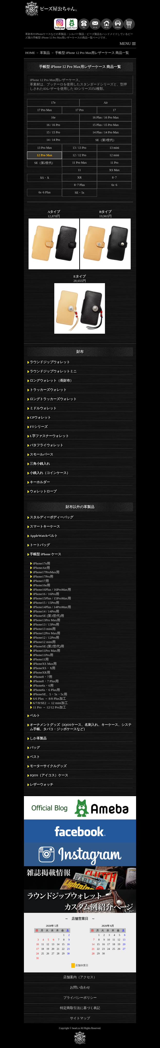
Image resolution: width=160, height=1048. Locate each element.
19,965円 (105, 239)
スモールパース (41, 454)
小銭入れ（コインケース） (50, 473)
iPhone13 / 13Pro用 (46, 624)
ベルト (35, 715)
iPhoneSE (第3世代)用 (48, 616)
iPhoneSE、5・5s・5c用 (50, 694)
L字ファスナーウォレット (49, 436)
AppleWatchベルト (43, 536)
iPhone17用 (41, 581)
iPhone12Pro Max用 (46, 633)
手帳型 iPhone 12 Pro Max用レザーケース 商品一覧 (92, 53)
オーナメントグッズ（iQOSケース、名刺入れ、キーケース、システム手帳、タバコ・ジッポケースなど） (80, 727)
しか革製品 (38, 738)
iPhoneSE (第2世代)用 (48, 646)
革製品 (45, 53)
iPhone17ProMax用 (46, 572)
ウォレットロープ (43, 491)
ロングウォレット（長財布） (51, 380)
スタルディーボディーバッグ (51, 517)
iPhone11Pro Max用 (46, 650)
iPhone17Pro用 (43, 576)
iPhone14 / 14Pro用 (46, 611)
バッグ (35, 747)
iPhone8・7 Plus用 (46, 681)
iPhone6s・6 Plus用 (46, 690)
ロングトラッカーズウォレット (53, 399)
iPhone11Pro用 (43, 655)
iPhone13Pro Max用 (46, 620)
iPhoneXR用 (41, 672)
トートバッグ (40, 545)
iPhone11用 (41, 659)
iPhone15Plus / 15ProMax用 (52, 598)
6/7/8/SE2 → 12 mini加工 (50, 703)
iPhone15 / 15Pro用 (46, 603)
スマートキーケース (45, 526)
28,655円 (79, 304)
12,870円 (54, 239)
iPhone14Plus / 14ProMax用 (52, 607)
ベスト (35, 757)
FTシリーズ (38, 427)
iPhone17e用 (41, 563)
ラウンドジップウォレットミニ (53, 371)
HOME (30, 53)
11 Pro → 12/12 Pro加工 (49, 707)
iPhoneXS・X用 (44, 668)
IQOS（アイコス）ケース (49, 775)
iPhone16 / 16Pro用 (46, 594)
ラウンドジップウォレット (50, 362)
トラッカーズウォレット (48, 390)
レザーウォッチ (41, 784)
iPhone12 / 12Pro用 (46, 637)
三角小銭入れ (40, 464)
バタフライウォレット (46, 445)
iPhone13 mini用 (44, 629)
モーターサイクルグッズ (48, 766)
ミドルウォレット (43, 408)
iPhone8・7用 (42, 677)
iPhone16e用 (41, 585)
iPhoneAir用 (41, 568)
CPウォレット (40, 417)
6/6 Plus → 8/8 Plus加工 (49, 698)
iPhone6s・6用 (43, 685)
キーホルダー (40, 482)
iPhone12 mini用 (44, 642)
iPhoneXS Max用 (45, 664)
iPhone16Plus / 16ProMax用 (52, 589)
